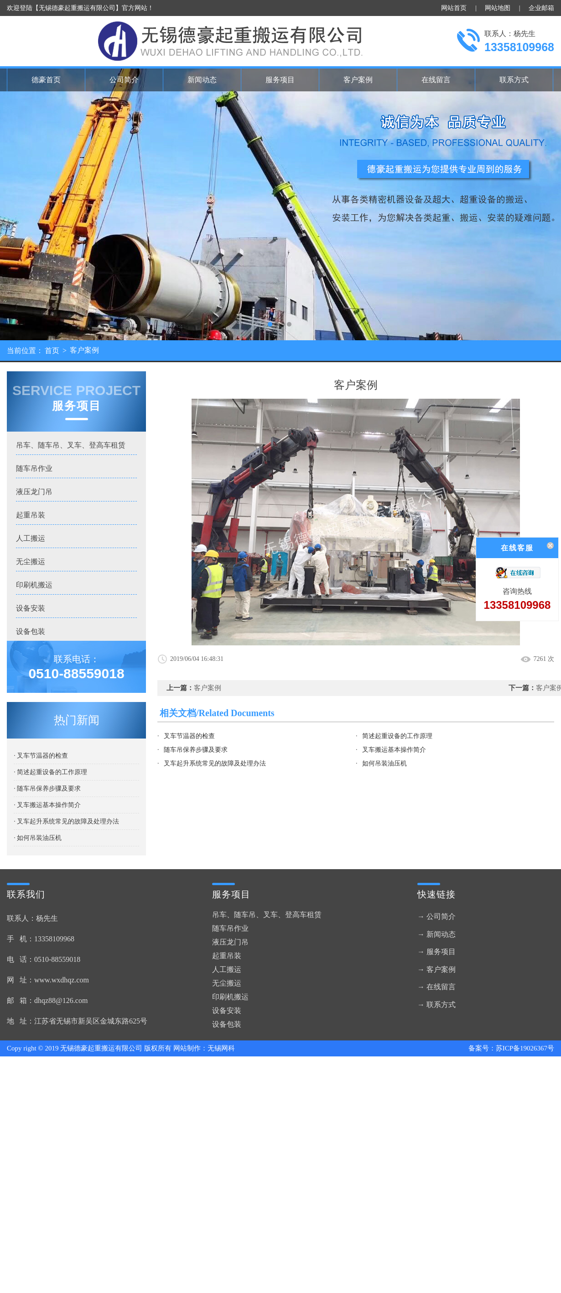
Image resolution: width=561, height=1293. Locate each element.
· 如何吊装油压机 (38, 837)
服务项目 (280, 80)
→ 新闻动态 (436, 934)
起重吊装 (30, 515)
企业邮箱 (541, 8)
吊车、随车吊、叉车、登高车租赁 (70, 445)
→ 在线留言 (436, 987)
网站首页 (454, 8)
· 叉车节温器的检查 (41, 755)
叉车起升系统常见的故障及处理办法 (215, 763)
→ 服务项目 (436, 951)
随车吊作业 (34, 468)
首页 (52, 350)
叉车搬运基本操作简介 (394, 749)
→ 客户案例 (436, 969)
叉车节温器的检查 (189, 736)
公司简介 (124, 80)
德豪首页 (46, 80)
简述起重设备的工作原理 (397, 736)
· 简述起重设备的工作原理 (50, 772)
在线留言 (436, 80)
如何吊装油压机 (384, 763)
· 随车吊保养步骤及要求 (47, 788)
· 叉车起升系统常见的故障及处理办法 (66, 821)
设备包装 (30, 631)
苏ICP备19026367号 (525, 1048)
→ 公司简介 (436, 916)
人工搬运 (30, 538)
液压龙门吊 (34, 492)
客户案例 (358, 80)
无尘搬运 (30, 561)
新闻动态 (202, 80)
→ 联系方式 (436, 1004)
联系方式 (514, 80)
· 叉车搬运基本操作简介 (47, 805)
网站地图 (497, 8)
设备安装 (30, 608)
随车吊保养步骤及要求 (196, 749)
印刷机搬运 (34, 585)
